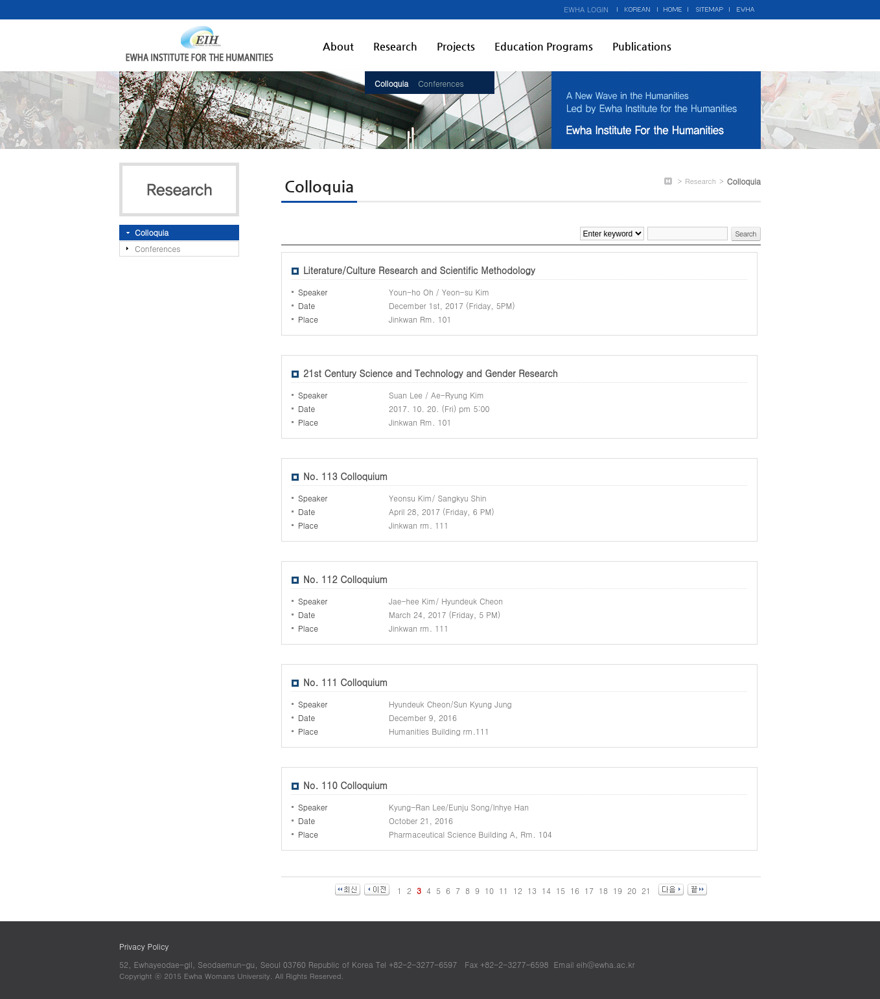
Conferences (440, 83)
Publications (641, 46)
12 (517, 890)
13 (532, 890)
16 (574, 890)
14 (546, 890)
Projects (456, 46)
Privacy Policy (143, 946)
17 (589, 890)
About (338, 46)
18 (603, 890)
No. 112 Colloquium (345, 579)
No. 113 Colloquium (345, 476)
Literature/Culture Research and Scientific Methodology (419, 270)
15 (560, 890)
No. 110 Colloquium (345, 785)
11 (503, 890)
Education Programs (543, 46)
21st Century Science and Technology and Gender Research (430, 373)
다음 (671, 889)
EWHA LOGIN (586, 9)
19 (617, 890)
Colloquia (391, 83)
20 (631, 890)
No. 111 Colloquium (345, 682)
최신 (347, 889)
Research (395, 46)
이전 (376, 889)
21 (646, 890)
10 (489, 890)
